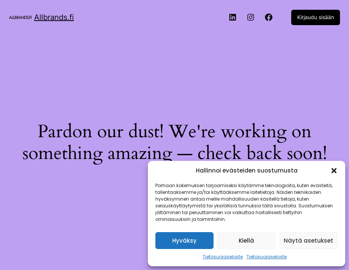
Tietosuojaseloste (223, 257)
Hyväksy (184, 240)
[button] (334, 170)
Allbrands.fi (54, 17)
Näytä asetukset (308, 240)
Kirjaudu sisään (315, 17)
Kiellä (246, 240)
